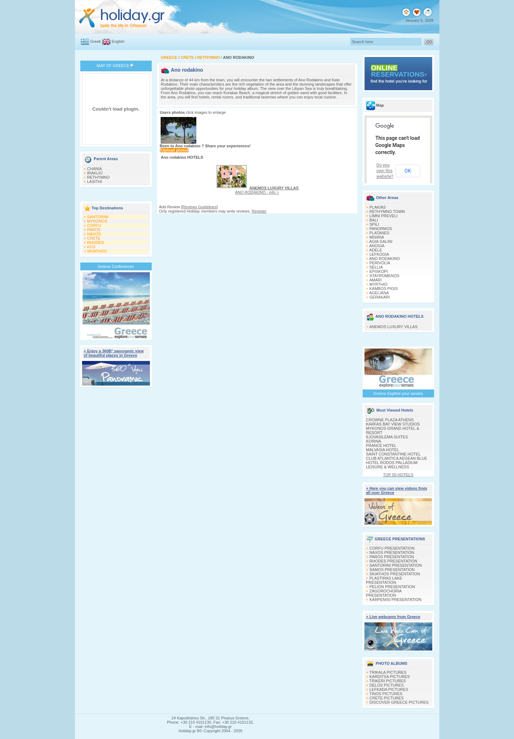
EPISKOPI (378, 271)
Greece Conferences (116, 266)
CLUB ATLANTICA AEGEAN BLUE (396, 458)
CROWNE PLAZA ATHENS (390, 420)
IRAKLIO (94, 173)
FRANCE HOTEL (381, 445)
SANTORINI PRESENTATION (395, 565)
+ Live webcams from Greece (393, 617)
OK (407, 171)
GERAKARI (379, 297)
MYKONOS (97, 221)
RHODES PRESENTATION (393, 561)
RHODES (95, 242)
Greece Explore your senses (398, 393)
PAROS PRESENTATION (391, 557)
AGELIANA (379, 293)
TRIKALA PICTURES (388, 672)
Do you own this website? (385, 171)
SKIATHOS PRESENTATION (394, 574)
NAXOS (94, 234)
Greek (95, 41)
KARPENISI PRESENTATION (395, 599)
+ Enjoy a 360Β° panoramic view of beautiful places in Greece (114, 353)
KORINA (373, 441)
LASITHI (94, 181)
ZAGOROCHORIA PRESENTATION (384, 593)
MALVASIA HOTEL (382, 450)
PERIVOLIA (379, 263)
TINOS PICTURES (385, 694)
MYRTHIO (378, 284)
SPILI (374, 224)
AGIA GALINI (380, 241)
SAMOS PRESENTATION (392, 569)
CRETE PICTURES (386, 698)
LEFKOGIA (379, 254)
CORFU (94, 225)
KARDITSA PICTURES (389, 676)
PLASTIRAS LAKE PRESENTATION (384, 580)
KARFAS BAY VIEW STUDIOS (393, 424)
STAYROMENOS (384, 276)
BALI (373, 220)
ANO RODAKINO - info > (267, 190)
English (118, 41)
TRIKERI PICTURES (387, 681)
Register (259, 211)
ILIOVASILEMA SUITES (387, 437)
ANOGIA (376, 246)
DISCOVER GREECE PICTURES (399, 702)
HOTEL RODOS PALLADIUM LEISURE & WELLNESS (392, 464)
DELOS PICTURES (386, 685)
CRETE (93, 238)
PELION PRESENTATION (392, 587)
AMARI (375, 280)
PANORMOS (380, 228)
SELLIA (376, 267)
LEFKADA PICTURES (388, 689)
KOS (91, 247)
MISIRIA (376, 237)
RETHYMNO (98, 177)
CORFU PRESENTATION (391, 548)
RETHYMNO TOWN (387, 211)
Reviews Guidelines (199, 207)
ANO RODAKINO (384, 258)
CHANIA (94, 169)
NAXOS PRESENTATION (391, 552)
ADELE (375, 250)
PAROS (94, 230)
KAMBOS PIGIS (383, 288)
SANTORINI (98, 217)
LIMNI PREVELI (383, 216)
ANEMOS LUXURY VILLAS (393, 327)
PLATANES (379, 233)
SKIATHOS (97, 251)
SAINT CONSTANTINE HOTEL (393, 454)
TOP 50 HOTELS (398, 475)
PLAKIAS (377, 207)
